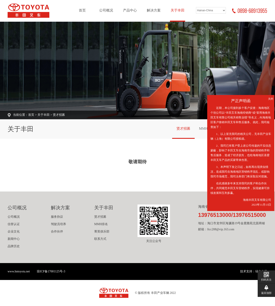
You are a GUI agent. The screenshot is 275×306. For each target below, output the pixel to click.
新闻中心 (14, 239)
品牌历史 (14, 246)
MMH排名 (207, 128)
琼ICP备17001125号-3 (51, 271)
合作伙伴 (57, 231)
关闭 (270, 98)
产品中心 (130, 10)
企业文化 (14, 231)
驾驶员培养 (58, 224)
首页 (82, 10)
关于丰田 (177, 10)
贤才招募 (59, 114)
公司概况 (106, 10)
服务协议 (57, 216)
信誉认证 (14, 224)
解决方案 (154, 10)
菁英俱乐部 (101, 231)
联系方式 (100, 239)
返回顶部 (266, 293)
